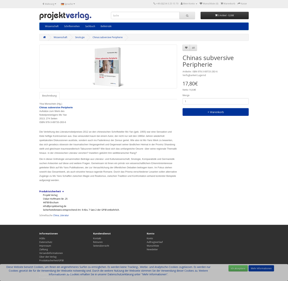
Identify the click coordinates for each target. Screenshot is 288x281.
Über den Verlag (47, 256)
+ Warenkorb (216, 112)
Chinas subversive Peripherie (108, 37)
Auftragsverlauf (155, 242)
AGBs (42, 238)
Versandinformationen (51, 253)
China (56, 215)
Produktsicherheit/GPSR (51, 260)
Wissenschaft (52, 26)
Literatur (64, 215)
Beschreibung (49, 95)
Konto (150, 238)
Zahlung (43, 249)
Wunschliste (153, 245)
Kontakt (97, 238)
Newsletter (152, 249)
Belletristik (106, 26)
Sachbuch (90, 26)
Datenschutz (45, 242)
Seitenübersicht (101, 245)
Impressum (45, 245)
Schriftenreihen (72, 26)
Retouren (98, 242)
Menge (186, 95)
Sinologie (80, 37)
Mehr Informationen (261, 268)
